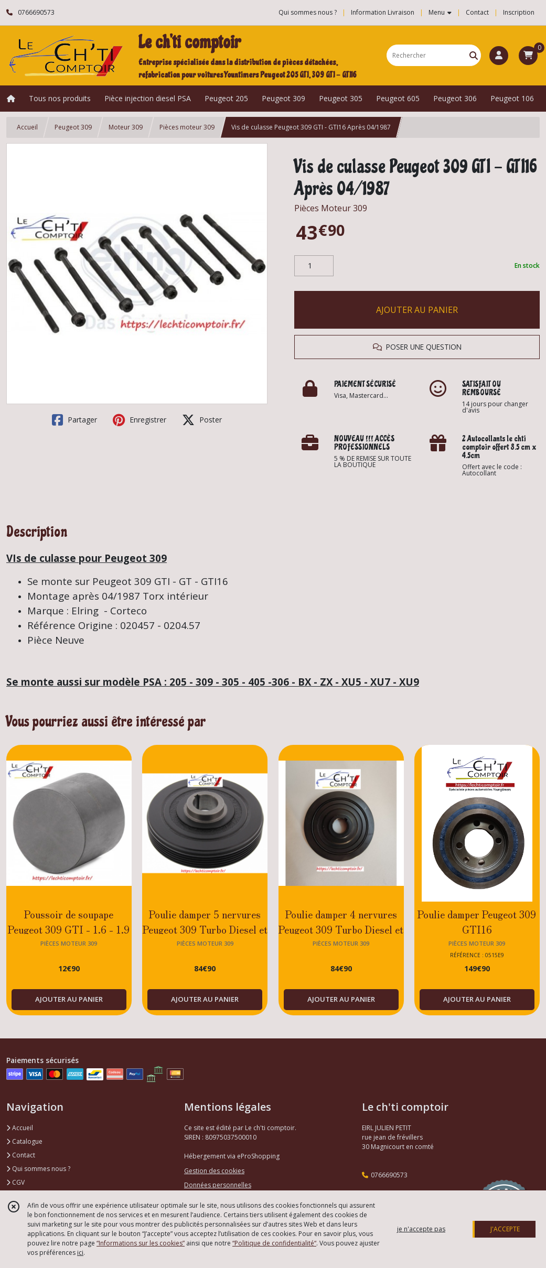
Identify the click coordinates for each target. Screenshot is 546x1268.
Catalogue (24, 1141)
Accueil (27, 127)
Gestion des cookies (214, 1170)
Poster (202, 420)
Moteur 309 (126, 127)
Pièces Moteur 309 (330, 208)
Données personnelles (217, 1184)
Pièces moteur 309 (187, 127)
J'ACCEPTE (505, 1228)
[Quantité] (314, 265)
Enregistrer (139, 420)
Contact (477, 12)
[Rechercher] (473, 55)
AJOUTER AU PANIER (417, 310)
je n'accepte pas (421, 1228)
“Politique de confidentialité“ (274, 1243)
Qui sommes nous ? (38, 1168)
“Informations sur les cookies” (141, 1243)
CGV (15, 1182)
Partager (74, 420)
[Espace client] (498, 55)
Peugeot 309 (73, 127)
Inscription (518, 12)
